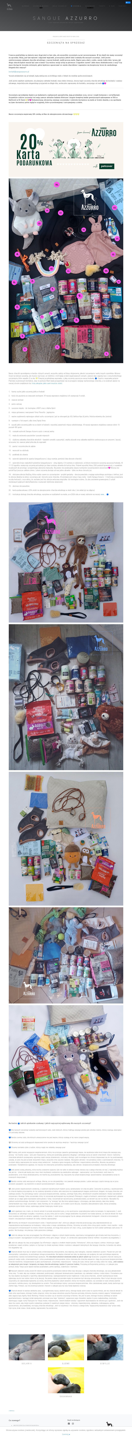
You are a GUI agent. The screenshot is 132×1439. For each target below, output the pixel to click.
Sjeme (66, 1364)
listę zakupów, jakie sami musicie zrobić (47, 383)
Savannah (66, 1396)
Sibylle (105, 1364)
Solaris (27, 1364)
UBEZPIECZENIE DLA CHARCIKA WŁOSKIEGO (26, 1425)
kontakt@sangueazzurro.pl (19, 72)
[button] (128, 3)
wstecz (11, 1410)
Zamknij (66, 1434)
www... (103, 494)
